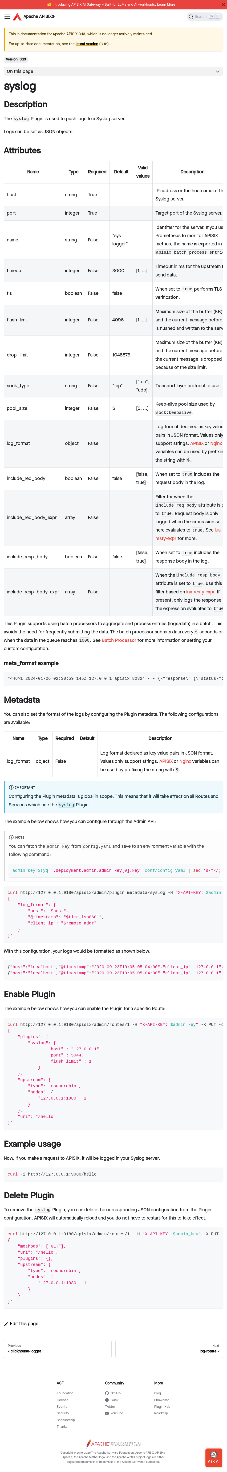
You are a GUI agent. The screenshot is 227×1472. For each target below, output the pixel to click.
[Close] (223, 4)
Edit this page (21, 1324)
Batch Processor (119, 640)
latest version (87, 44)
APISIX (197, 443)
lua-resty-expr (200, 592)
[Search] (205, 16)
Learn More (166, 5)
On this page (20, 71)
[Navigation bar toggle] (7, 16)
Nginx (216, 443)
